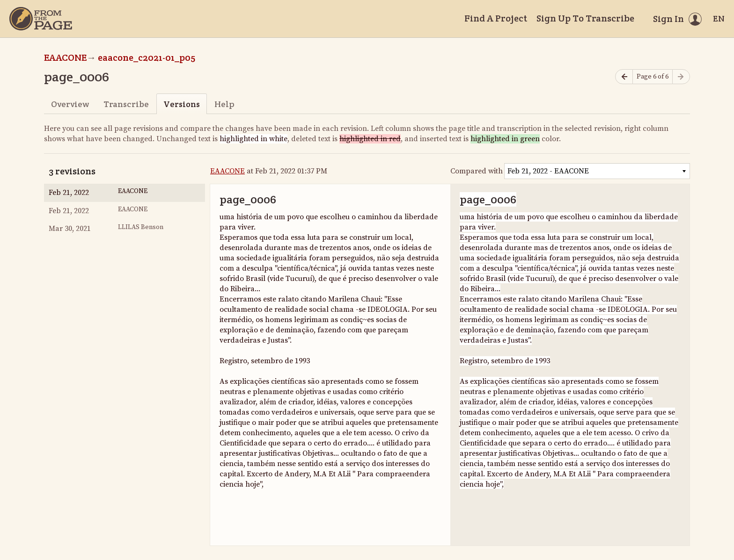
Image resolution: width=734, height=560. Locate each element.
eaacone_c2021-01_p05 (146, 57)
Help (224, 104)
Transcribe (126, 104)
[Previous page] (624, 77)
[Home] (40, 18)
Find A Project (495, 18)
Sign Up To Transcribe (585, 18)
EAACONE (65, 57)
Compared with (476, 171)
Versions (181, 104)
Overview (70, 104)
